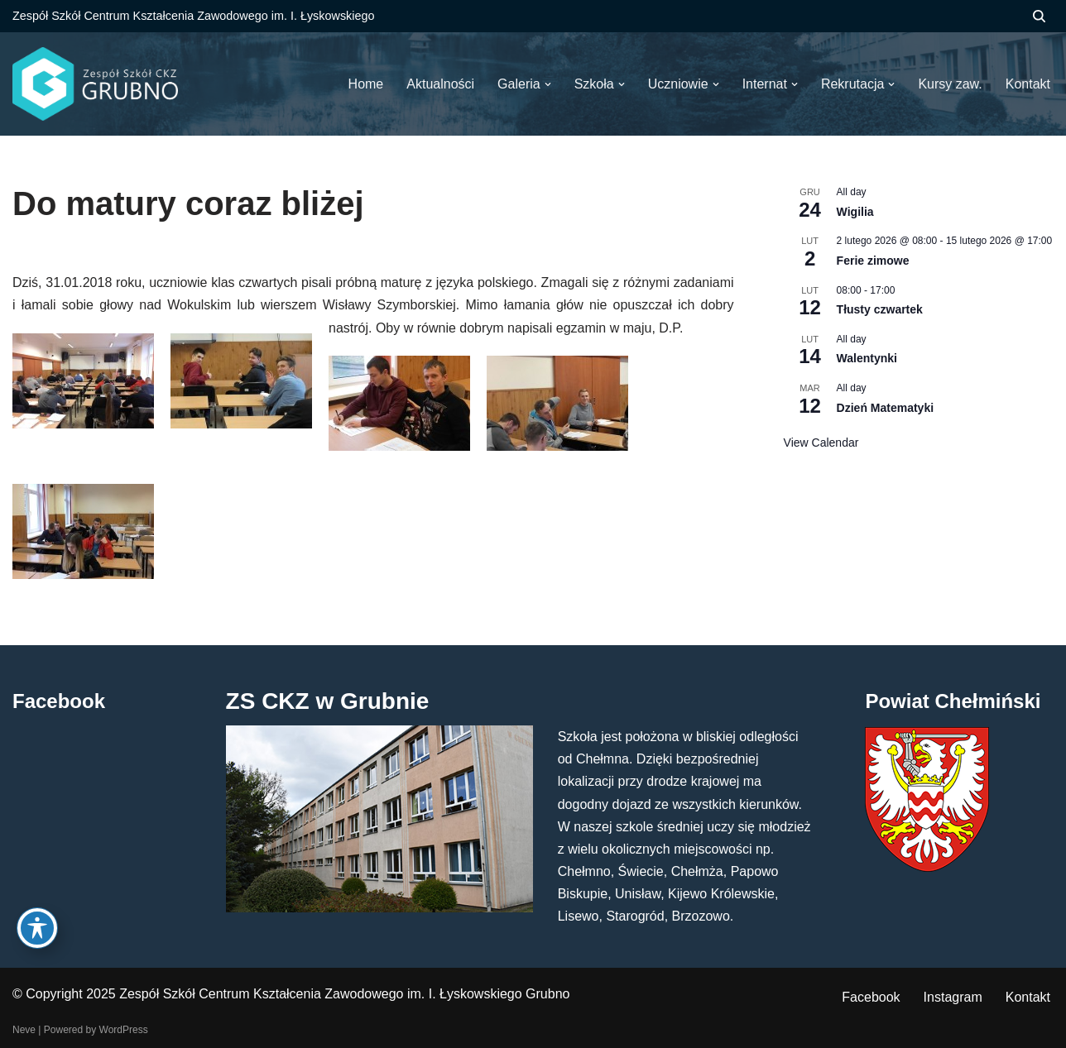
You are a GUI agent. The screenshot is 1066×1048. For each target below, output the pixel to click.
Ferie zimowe (873, 260)
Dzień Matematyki (885, 407)
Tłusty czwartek (880, 309)
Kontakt (1028, 997)
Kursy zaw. (950, 84)
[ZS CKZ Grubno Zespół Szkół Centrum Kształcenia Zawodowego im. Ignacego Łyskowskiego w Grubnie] (95, 84)
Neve (24, 1030)
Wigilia (855, 211)
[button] (548, 84)
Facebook (871, 997)
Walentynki (867, 358)
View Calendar (821, 442)
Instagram (953, 997)
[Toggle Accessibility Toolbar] (37, 928)
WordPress (123, 1030)
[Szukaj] (1039, 16)
